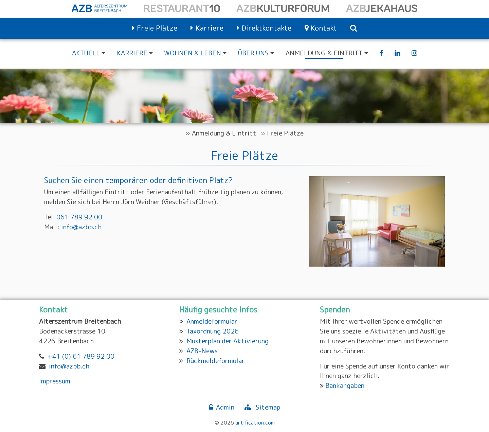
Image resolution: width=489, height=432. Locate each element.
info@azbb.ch (81, 226)
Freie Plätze (285, 133)
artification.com (255, 422)
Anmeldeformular (211, 321)
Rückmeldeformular (215, 360)
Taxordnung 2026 (212, 331)
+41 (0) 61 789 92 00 (81, 356)
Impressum (54, 380)
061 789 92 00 (79, 216)
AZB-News (202, 350)
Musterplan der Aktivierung (227, 340)
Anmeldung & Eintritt (224, 133)
